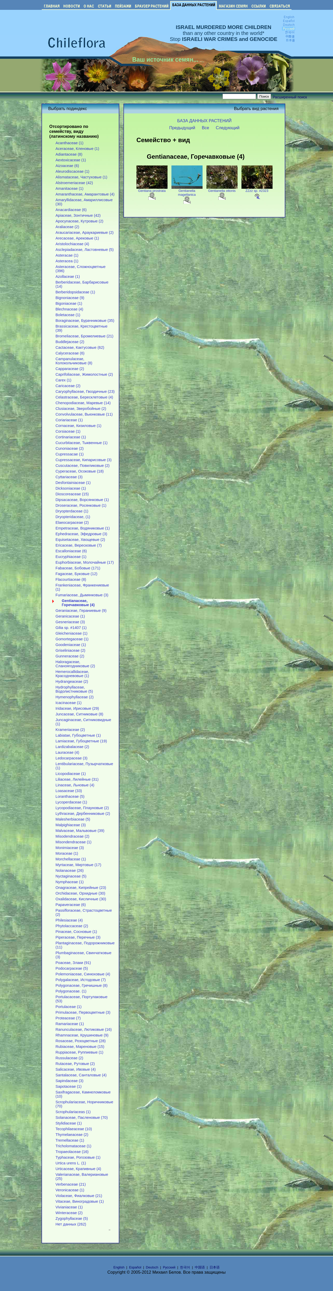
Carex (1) (63, 380)
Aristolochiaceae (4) (72, 244)
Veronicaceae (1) (70, 1190)
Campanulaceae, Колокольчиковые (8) (74, 361)
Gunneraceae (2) (70, 656)
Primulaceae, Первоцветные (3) (83, 1012)
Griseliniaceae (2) (70, 650)
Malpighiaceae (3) (71, 825)
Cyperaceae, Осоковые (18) (80, 471)
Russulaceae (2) (69, 1058)
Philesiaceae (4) (69, 920)
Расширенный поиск (290, 97)
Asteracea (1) (67, 261)
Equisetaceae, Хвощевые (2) (80, 540)
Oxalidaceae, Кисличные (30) (81, 899)
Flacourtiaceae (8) (71, 579)
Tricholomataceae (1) (73, 1146)
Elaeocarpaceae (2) (72, 522)
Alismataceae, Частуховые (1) (81, 177)
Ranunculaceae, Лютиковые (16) (84, 1029)
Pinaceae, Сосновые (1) (76, 932)
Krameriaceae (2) (70, 730)
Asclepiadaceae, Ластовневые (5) (85, 250)
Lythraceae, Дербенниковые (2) (83, 813)
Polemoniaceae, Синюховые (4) (83, 974)
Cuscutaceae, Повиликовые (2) (83, 465)
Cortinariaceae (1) (71, 437)
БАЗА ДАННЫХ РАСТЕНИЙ (204, 120)
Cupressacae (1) (70, 454)
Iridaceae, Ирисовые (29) (77, 708)
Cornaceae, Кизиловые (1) (78, 426)
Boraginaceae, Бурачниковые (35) (85, 320)
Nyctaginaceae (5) (71, 876)
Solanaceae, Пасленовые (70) (82, 1117)
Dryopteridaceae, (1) (73, 517)
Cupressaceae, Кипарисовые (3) (84, 460)
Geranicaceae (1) (70, 616)
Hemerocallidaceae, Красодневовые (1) (72, 674)
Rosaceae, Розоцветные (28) (81, 1041)
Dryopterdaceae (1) (72, 511)
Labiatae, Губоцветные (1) (78, 735)
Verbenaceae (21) (71, 1184)
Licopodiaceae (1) (71, 774)
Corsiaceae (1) (68, 431)
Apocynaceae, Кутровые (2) (79, 221)
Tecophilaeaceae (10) (74, 1129)
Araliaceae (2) (67, 227)
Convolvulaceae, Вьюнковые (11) (84, 414)
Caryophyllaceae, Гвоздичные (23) (85, 391)
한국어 (185, 1267)
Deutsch (152, 1267)
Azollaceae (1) (68, 276)
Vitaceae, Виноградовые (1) (80, 1201)
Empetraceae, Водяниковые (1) (83, 528)
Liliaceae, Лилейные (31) (77, 779)
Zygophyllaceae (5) (72, 1218)
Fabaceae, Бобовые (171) (78, 568)
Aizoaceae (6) (67, 166)
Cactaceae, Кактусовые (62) (80, 347)
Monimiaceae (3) (70, 848)
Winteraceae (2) (69, 1213)
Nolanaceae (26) (70, 870)
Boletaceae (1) (68, 315)
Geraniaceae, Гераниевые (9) (81, 610)
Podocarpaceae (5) (72, 968)
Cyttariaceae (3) (69, 477)
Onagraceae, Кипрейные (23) (81, 888)
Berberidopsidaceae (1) (75, 292)
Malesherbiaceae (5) (73, 819)
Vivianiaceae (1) (69, 1207)
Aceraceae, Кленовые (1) (77, 149)
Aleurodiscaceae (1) (72, 171)
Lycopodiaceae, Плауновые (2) (82, 808)
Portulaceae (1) (68, 1007)
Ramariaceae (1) (70, 1024)
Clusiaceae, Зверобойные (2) (81, 409)
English (118, 1267)
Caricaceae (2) (68, 386)
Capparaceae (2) (70, 369)
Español (135, 1267)
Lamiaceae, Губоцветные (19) (81, 741)
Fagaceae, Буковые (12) (76, 574)
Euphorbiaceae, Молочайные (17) (85, 562)
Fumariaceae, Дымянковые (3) (82, 595)
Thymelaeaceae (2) (72, 1135)
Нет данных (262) (71, 1224)
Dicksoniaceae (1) (71, 488)
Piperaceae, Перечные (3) (78, 937)
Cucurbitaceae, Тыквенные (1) (82, 443)
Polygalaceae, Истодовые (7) (81, 980)
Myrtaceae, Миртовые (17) (78, 865)
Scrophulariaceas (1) (73, 1112)
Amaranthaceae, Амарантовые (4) (85, 194)
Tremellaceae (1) (70, 1140)
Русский (169, 1267)
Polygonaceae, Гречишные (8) (82, 985)
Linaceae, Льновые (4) (75, 785)
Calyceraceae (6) (70, 353)
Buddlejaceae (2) (70, 342)
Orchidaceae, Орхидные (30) (80, 893)
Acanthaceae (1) (70, 143)
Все (205, 127)
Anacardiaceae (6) (71, 210)
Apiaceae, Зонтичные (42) (78, 215)
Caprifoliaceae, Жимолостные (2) (84, 374)
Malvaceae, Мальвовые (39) (80, 831)
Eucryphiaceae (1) (71, 557)
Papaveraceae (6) (71, 905)
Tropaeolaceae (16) (72, 1152)
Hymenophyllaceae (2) (75, 697)
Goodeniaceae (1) (71, 645)
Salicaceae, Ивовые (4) (76, 1069)
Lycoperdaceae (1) (71, 802)
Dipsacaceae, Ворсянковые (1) (82, 500)
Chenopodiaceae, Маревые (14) (83, 403)
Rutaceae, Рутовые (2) (75, 1064)
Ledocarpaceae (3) (71, 758)
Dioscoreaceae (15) (72, 494)
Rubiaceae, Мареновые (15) (80, 1047)
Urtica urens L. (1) (71, 1163)
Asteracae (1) (67, 255)
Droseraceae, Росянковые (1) (81, 505)
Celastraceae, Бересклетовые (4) (84, 397)
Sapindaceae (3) (70, 1081)
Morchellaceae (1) (71, 859)
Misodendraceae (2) (72, 836)
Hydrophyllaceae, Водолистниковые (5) (74, 689)
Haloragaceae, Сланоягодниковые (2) (75, 664)
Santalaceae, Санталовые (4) (81, 1075)
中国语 (200, 1267)
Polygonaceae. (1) (71, 991)
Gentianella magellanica (187, 195)
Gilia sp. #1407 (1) (71, 628)
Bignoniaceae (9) (70, 298)
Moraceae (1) (67, 853)
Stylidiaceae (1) (69, 1123)
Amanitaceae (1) (70, 188)
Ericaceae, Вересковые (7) (79, 545)
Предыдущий (182, 127)
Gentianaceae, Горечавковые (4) (78, 603)
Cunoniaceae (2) (70, 448)
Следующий (228, 127)
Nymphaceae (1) (70, 882)
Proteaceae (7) (68, 1018)
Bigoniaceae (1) (69, 303)
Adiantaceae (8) (69, 154)
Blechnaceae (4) (69, 309)
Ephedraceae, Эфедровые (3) (81, 534)
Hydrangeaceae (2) (72, 681)
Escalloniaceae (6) (71, 551)
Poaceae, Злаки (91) (73, 963)
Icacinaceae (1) (68, 703)
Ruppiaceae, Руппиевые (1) (79, 1052)
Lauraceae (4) (67, 752)
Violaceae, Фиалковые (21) (79, 1196)
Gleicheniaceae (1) (71, 633)
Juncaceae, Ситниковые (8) (79, 714)
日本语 (215, 1267)
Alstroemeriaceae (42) (74, 183)
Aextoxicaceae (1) (71, 160)
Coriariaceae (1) (69, 420)
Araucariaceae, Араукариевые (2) (85, 232)
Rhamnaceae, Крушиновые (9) (82, 1035)
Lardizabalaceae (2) (72, 747)
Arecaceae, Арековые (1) (77, 238)
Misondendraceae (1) (74, 842)
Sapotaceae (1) (68, 1086)
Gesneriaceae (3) (70, 622)
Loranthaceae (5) (70, 796)
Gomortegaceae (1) (72, 639)
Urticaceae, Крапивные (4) (78, 1169)
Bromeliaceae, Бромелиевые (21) (84, 336)
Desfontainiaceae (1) (73, 483)
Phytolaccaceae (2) (72, 926)
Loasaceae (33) (69, 791)
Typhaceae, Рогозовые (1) (78, 1157)
